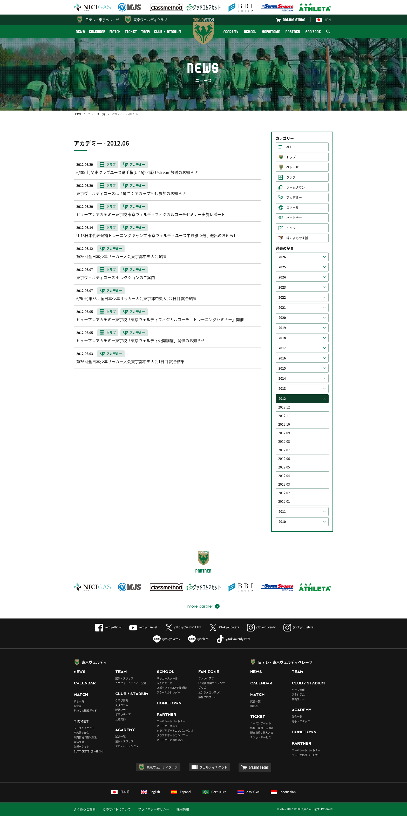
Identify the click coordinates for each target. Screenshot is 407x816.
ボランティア (123, 714)
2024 (282, 277)
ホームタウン (295, 187)
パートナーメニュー (168, 726)
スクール (292, 207)
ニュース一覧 (96, 114)
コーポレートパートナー (171, 721)
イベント (292, 228)
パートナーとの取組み (170, 740)
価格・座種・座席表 (262, 728)
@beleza (198, 639)
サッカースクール (167, 678)
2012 (282, 398)
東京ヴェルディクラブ (150, 19)
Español (181, 792)
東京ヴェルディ (94, 662)
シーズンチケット (84, 728)
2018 (282, 338)
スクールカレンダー (168, 692)
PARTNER (293, 31)
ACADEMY (231, 31)
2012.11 (284, 415)
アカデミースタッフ (127, 746)
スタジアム (121, 705)
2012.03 (284, 484)
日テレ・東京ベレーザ (102, 19)
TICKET (131, 31)
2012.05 (284, 467)
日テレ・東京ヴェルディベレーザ (285, 662)
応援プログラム (207, 697)
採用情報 (183, 809)
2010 (282, 521)
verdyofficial (108, 627)
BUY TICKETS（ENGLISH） (89, 751)
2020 (282, 317)
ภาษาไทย (249, 792)
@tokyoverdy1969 (233, 639)
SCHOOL (250, 31)
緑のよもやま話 (297, 238)
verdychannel (143, 627)
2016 (282, 358)
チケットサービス (260, 737)
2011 (282, 511)
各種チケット (81, 747)
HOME (78, 114)
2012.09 (284, 433)
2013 (282, 388)
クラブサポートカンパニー (172, 735)
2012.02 (284, 493)
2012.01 (284, 501)
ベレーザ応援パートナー (306, 755)
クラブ (291, 177)
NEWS (80, 31)
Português (214, 792)
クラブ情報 (121, 700)
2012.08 (284, 441)
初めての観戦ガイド (85, 710)
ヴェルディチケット (213, 767)
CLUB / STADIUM (167, 31)
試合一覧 (79, 701)
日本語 (120, 792)
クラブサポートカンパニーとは (175, 730)
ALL (289, 147)
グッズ (202, 688)
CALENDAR (97, 31)
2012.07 (284, 450)
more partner (200, 606)
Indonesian (283, 792)
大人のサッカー (166, 683)
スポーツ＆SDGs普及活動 (172, 688)
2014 (282, 378)
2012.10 (284, 424)
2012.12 (284, 407)
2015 (282, 368)
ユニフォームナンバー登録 (130, 683)
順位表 (78, 706)
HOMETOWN (271, 31)
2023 (282, 287)
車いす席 (79, 742)
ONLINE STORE (294, 20)
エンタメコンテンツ (210, 692)
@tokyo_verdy (261, 627)
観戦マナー (121, 710)
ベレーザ (292, 167)
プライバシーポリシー (153, 809)
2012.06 (284, 458)
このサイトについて (117, 809)
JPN (323, 19)
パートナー (294, 217)
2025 (282, 267)
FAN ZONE (313, 31)
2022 (282, 297)
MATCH (115, 31)
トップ (291, 157)
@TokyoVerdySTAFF (183, 627)
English (150, 792)
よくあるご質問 (85, 809)
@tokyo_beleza (224, 627)
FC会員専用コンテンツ (211, 683)
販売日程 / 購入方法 (85, 737)
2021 (282, 307)
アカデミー (294, 197)
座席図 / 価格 (81, 733)
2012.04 (284, 475)
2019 (282, 327)
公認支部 (120, 719)
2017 (282, 348)
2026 (282, 257)
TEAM (145, 31)
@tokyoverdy (166, 639)
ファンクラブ (206, 678)
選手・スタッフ (124, 678)
